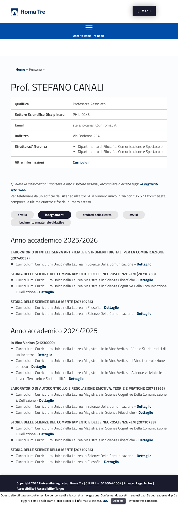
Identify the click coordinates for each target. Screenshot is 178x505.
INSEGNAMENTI (54, 214)
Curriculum (81, 162)
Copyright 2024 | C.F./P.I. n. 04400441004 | (70, 483)
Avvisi (134, 214)
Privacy (129, 483)
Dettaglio (144, 264)
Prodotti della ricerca (97, 214)
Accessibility (26, 488)
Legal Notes (144, 483)
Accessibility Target (50, 488)
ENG (105, 500)
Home (20, 69)
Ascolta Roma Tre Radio (89, 35)
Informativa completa (143, 500)
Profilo (22, 214)
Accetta (118, 500)
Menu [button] (146, 11)
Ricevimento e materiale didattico (41, 222)
